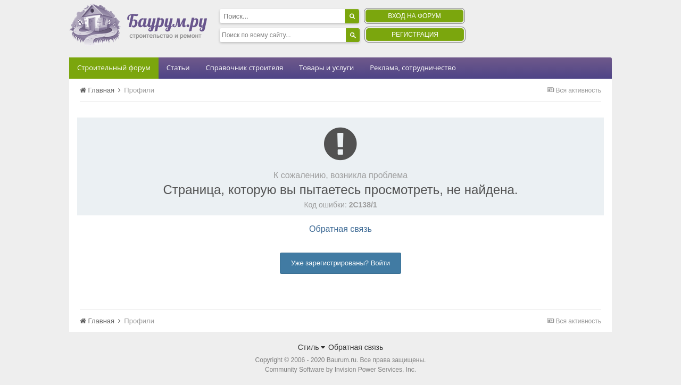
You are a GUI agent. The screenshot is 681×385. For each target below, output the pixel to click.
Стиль (312, 347)
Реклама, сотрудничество (412, 67)
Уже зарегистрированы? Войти (340, 263)
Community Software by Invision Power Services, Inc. (340, 369)
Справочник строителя (244, 67)
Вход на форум (414, 16)
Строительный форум (114, 67)
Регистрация (415, 34)
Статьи (178, 67)
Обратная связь (340, 228)
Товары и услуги (326, 67)
